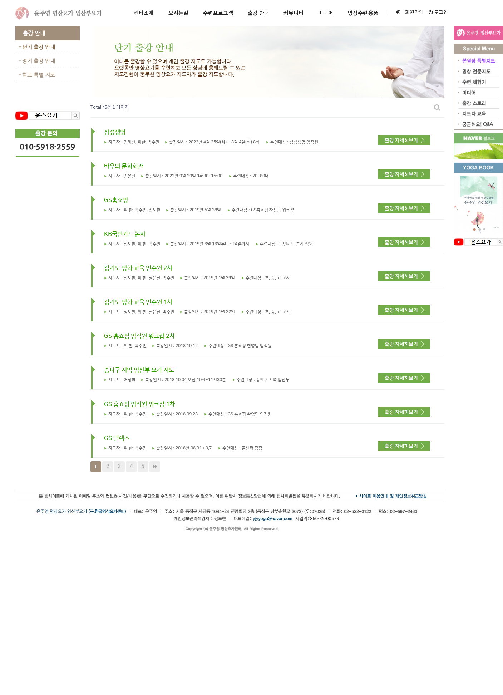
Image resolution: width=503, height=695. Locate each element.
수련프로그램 (218, 13)
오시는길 (178, 13)
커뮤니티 (293, 13)
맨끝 (154, 466)
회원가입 (410, 12)
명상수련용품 (363, 13)
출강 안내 (258, 13)
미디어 (326, 13)
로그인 (438, 12)
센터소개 (144, 13)
